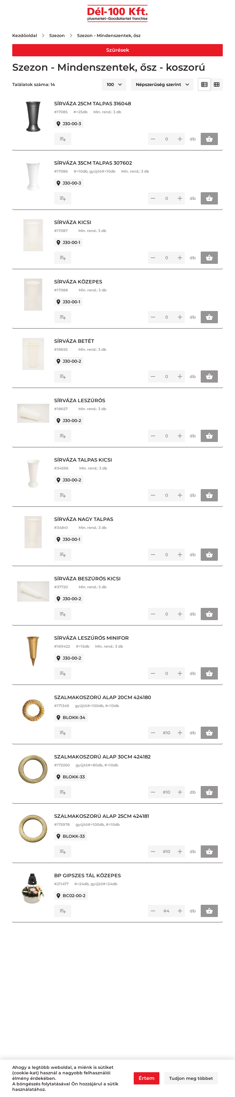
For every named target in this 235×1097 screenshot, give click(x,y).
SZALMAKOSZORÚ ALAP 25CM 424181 (106, 816)
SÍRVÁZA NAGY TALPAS (88, 519)
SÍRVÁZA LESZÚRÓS (84, 400)
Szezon (57, 35)
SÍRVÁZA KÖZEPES (83, 282)
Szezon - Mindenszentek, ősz (108, 35)
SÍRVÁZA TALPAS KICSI (88, 460)
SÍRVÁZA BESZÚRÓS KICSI (92, 579)
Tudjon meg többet (191, 1078)
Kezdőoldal (24, 35)
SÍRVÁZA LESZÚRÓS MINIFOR (96, 638)
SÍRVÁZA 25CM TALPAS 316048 (97, 104)
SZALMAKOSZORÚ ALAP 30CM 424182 (107, 757)
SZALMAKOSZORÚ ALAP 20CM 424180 (107, 697)
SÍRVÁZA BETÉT (79, 341)
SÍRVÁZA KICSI (77, 222)
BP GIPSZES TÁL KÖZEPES (92, 875)
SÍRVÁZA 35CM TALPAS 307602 (97, 163)
